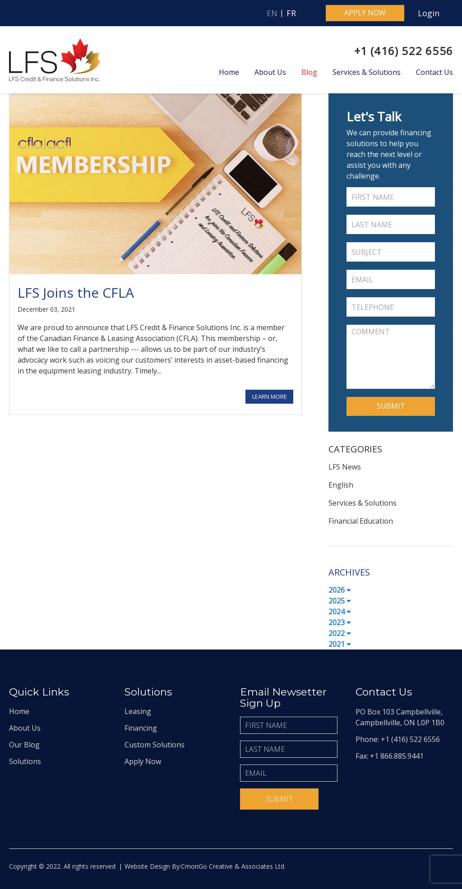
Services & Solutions (367, 72)
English (340, 485)
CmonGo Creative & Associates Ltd (232, 866)
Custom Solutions (155, 745)
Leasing (138, 711)
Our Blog (24, 745)
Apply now (365, 13)
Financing (141, 728)
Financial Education (360, 521)
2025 (339, 601)
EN (272, 13)
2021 (339, 644)
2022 (339, 633)
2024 (339, 612)
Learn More (269, 396)
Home (229, 72)
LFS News (344, 467)
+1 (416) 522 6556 (403, 50)
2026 (339, 590)
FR (291, 13)
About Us (270, 72)
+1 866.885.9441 (397, 756)
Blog (309, 72)
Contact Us (434, 72)
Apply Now (143, 761)
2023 (339, 622)
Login (428, 13)
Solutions (25, 761)
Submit (279, 799)
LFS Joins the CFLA (76, 292)
